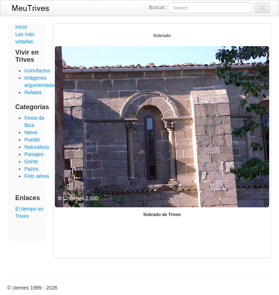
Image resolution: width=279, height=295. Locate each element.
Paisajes (34, 154)
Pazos (31, 169)
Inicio (21, 27)
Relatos (32, 92)
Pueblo (32, 140)
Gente (31, 161)
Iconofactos (37, 70)
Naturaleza (36, 147)
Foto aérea (36, 176)
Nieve (30, 132)
